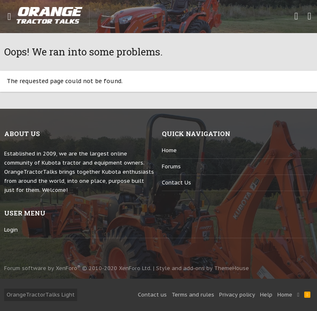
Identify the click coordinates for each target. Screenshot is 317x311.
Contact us (176, 182)
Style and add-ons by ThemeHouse (202, 268)
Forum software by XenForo (77, 268)
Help (266, 294)
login (11, 229)
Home (169, 150)
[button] (9, 17)
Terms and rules (193, 294)
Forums (171, 166)
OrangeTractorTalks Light (41, 294)
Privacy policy (237, 294)
